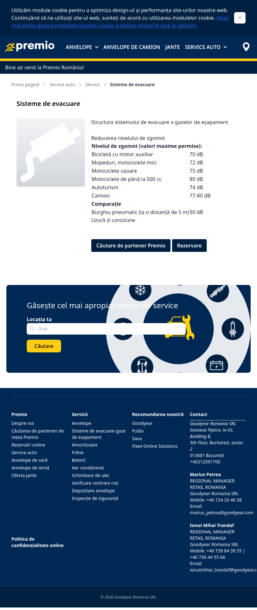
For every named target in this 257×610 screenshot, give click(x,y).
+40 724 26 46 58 (224, 500)
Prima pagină (29, 84)
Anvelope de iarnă (30, 468)
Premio (19, 414)
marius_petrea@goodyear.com (222, 512)
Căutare (43, 346)
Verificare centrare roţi (95, 483)
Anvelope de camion (131, 47)
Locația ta (39, 319)
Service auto (206, 47)
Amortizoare (85, 445)
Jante (172, 47)
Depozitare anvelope (93, 491)
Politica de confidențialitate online (37, 542)
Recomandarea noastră (158, 414)
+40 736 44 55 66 (207, 557)
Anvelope (82, 47)
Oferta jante (24, 475)
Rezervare (189, 245)
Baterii (79, 460)
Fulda (137, 431)
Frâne (78, 452)
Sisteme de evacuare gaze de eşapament (99, 434)
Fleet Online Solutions (154, 446)
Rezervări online (28, 445)
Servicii (96, 84)
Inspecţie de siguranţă (95, 498)
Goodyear (142, 423)
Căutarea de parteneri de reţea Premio (37, 434)
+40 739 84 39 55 (224, 551)
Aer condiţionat (88, 468)
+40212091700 (205, 462)
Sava (137, 438)
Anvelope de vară (29, 460)
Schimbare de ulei (90, 475)
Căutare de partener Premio (131, 245)
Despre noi (22, 423)
